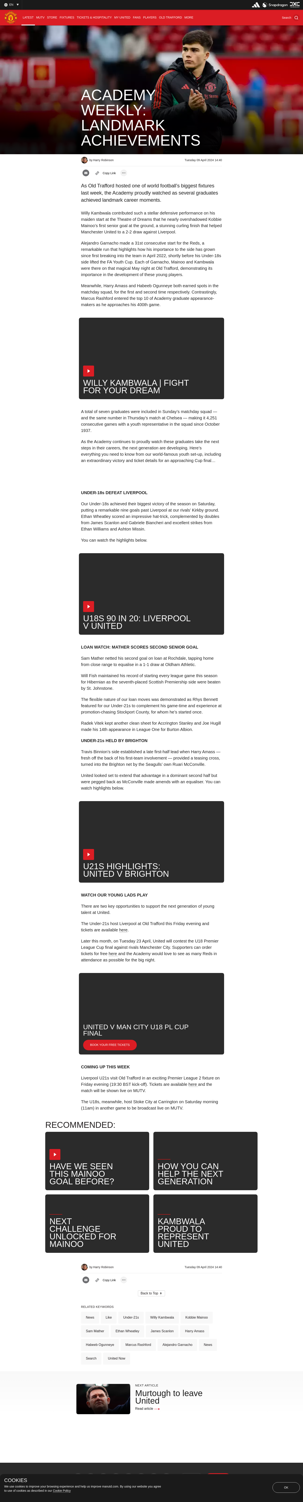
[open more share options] (123, 173)
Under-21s (131, 1317)
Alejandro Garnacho (177, 1345)
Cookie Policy (62, 1490)
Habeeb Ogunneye (100, 1345)
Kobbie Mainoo (196, 1317)
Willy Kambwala (162, 1317)
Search (91, 1358)
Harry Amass (194, 1331)
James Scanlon (162, 1331)
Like (109, 1317)
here (123, 930)
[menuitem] (28, 17)
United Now (116, 1358)
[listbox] (11, 4)
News (90, 1317)
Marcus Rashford (138, 1345)
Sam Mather (95, 1331)
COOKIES (15, 1480)
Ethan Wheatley (127, 1331)
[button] (291, 17)
